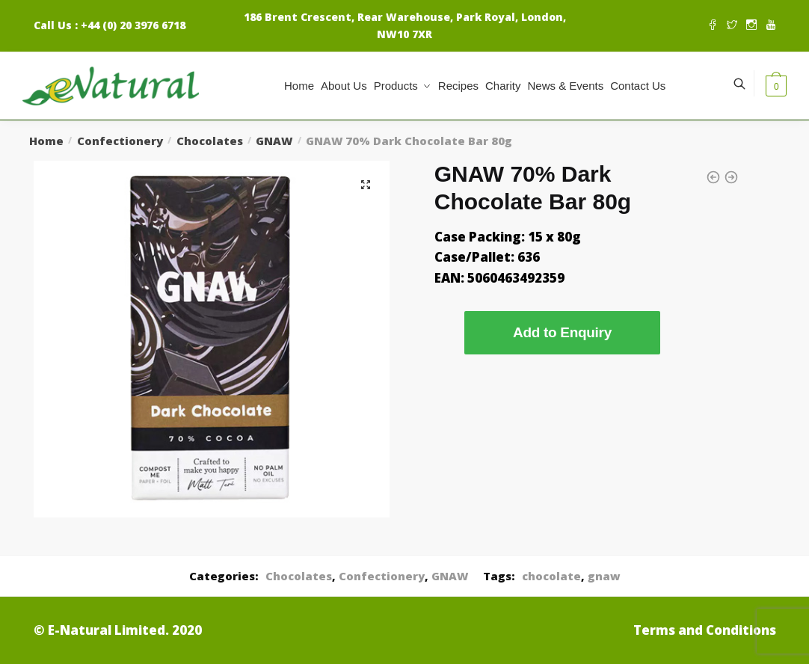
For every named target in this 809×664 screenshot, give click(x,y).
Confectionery (120, 140)
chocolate (551, 575)
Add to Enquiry (562, 332)
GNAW (274, 140)
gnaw (604, 575)
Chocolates (209, 140)
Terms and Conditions (704, 630)
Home (46, 140)
